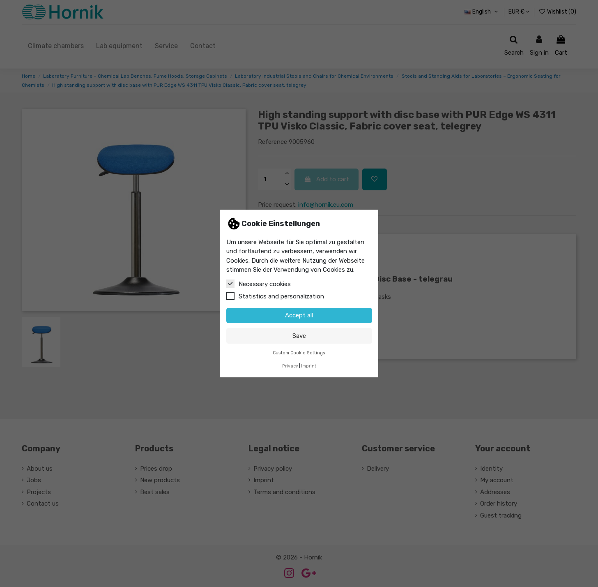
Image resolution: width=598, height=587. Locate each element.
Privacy (290, 366)
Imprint (308, 366)
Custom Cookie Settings (299, 353)
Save (299, 336)
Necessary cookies (258, 284)
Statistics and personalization (275, 296)
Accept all (299, 315)
